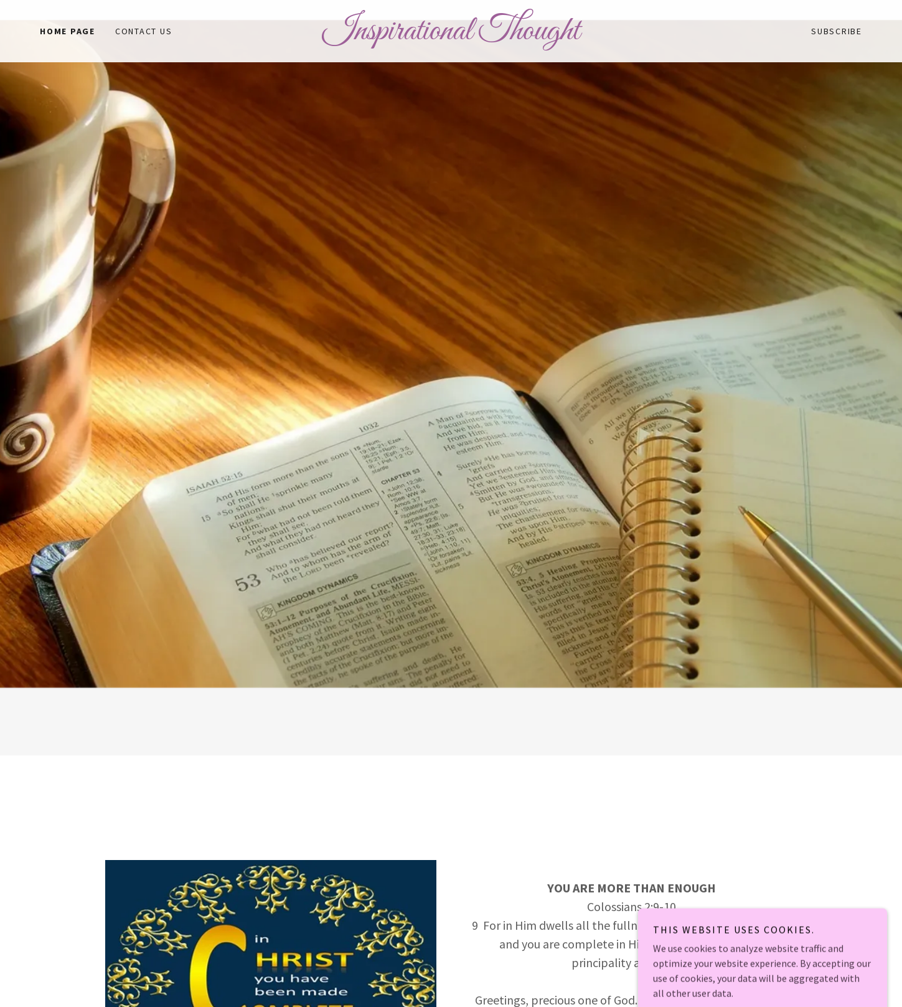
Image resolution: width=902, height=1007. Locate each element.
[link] (451, 35)
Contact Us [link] (143, 31)
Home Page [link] (67, 31)
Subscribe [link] (836, 31)
